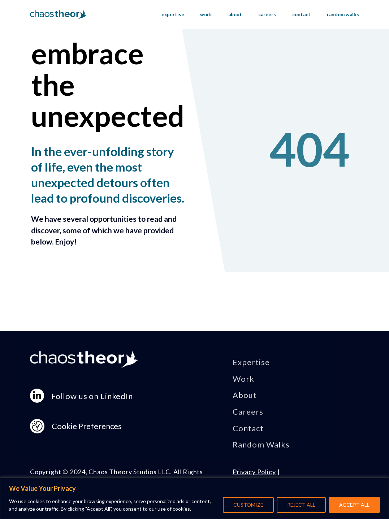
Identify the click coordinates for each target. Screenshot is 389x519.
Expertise (251, 362)
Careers (248, 411)
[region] (194, 498)
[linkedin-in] (37, 396)
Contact (248, 428)
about (235, 14)
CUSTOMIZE (248, 505)
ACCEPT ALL (354, 505)
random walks (343, 14)
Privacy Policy (254, 472)
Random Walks (261, 444)
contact (301, 14)
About (245, 395)
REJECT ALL (301, 505)
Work (243, 379)
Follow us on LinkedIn (92, 396)
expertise (172, 14)
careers (267, 14)
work (206, 14)
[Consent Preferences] (37, 426)
